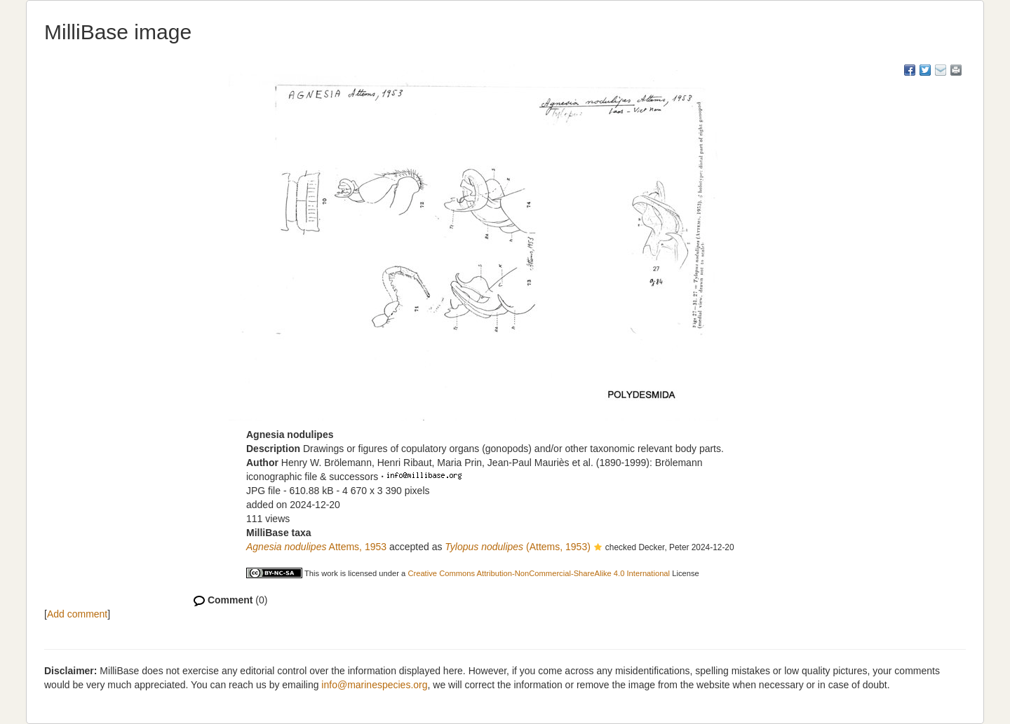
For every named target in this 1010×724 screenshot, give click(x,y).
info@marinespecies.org (374, 684)
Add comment (77, 614)
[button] (598, 548)
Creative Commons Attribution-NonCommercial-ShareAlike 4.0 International (539, 573)
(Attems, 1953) (518, 546)
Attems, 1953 (316, 546)
